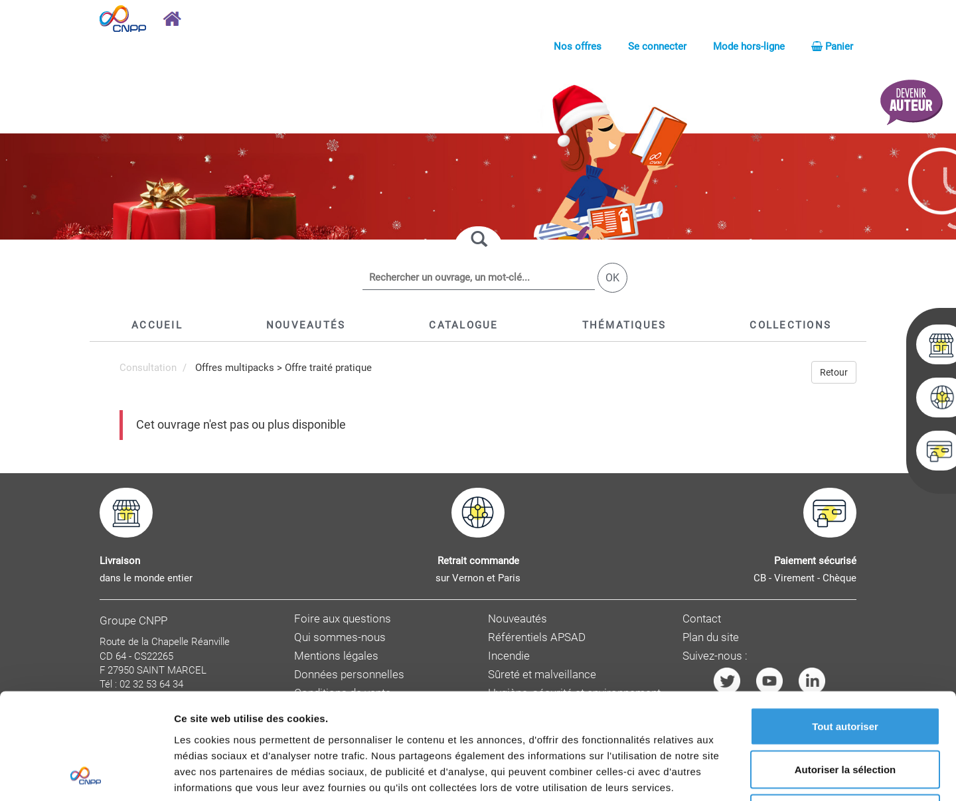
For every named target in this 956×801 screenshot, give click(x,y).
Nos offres (577, 46)
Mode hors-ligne (749, 46)
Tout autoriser (845, 626)
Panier (832, 46)
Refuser (845, 713)
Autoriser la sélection (845, 670)
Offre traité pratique (328, 368)
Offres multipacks (234, 368)
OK (612, 277)
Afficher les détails (731, 774)
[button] (463, 325)
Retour (834, 372)
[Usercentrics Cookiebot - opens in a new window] (86, 775)
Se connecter (657, 46)
